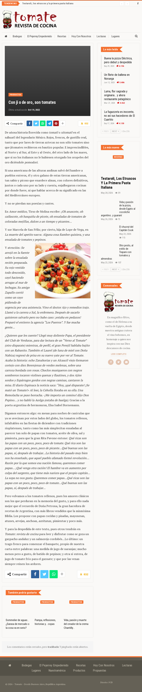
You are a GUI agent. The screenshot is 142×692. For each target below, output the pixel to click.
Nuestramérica (56, 670)
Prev (105, 131)
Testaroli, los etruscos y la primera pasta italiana (47, 3)
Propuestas (99, 670)
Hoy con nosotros (81, 36)
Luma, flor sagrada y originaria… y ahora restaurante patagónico (117, 95)
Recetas (62, 36)
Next (115, 131)
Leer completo (118, 354)
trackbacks (54, 646)
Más (113, 36)
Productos (15, 94)
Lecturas (101, 36)
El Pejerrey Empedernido (39, 36)
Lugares (36, 670)
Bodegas (17, 36)
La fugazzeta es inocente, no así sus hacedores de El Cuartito (119, 115)
